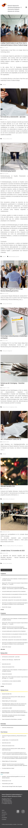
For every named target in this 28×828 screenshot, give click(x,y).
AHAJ (3, 810)
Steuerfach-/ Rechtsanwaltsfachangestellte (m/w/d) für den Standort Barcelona (13, 777)
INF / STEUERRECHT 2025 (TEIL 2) (11, 439)
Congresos (8, 545)
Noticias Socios (5, 499)
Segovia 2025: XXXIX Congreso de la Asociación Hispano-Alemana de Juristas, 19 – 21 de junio (15, 584)
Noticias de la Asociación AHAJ (8, 666)
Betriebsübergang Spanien (8, 171)
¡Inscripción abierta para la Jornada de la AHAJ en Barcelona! (14, 591)
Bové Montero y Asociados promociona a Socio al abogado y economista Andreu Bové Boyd (13, 716)
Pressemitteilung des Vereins (7, 783)
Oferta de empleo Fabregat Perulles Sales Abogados (12, 786)
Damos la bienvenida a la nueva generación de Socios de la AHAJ (14, 594)
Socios (3, 815)
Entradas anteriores (6, 570)
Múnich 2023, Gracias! (6, 607)
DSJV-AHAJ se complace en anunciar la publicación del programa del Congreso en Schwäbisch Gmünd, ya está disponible (15, 603)
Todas (16, 407)
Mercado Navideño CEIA (8, 486)
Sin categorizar (9, 350)
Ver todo (2, 609)
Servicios (4, 812)
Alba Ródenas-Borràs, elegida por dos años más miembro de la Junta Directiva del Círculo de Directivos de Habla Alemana (14, 704)
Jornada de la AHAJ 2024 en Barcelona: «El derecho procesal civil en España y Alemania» (14, 579)
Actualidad (4, 817)
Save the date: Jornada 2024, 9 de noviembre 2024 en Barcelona (14, 600)
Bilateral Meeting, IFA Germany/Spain (9, 701)
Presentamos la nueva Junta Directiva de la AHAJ (11, 597)
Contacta (4, 819)
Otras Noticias (9, 303)
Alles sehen (3, 649)
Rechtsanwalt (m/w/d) (6, 780)
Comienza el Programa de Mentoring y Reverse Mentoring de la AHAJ (14, 736)
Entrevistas (3, 723)
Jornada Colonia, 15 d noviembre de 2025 (13, 550)
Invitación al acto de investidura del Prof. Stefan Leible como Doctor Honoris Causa (13, 697)
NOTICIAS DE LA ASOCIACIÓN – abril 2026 (13, 117)
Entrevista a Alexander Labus (7, 727)
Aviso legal (19, 824)
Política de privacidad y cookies (9, 824)
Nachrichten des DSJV (6, 664)
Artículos (4, 84)
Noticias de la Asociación (7, 674)
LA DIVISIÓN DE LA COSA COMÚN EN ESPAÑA (11, 681)
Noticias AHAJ (9, 138)
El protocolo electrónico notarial (8, 768)
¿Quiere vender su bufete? (7, 708)
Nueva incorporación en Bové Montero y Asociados (12, 719)
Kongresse (3, 613)
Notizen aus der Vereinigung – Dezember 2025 (11, 659)
